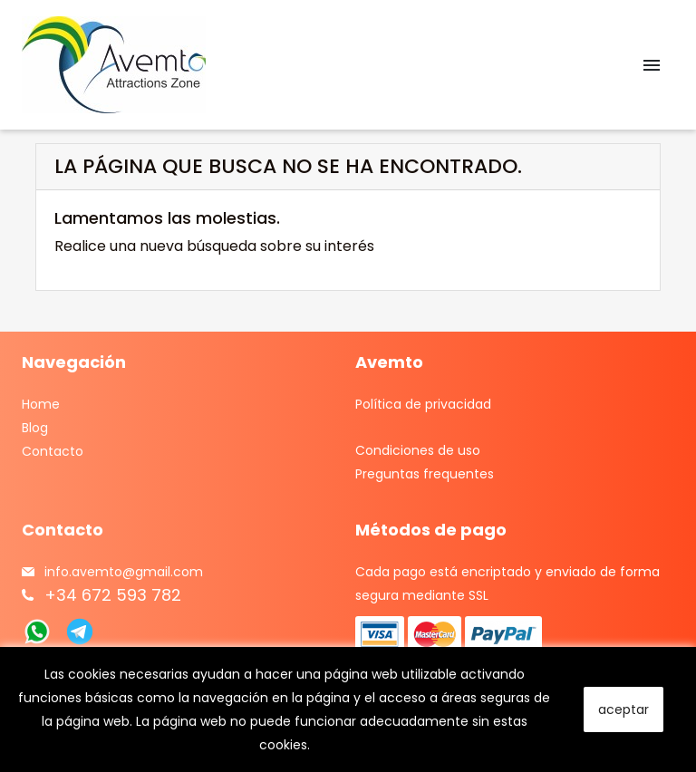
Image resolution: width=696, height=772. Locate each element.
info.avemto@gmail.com (123, 572)
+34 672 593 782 (112, 595)
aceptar (623, 709)
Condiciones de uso (417, 450)
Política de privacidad (423, 404)
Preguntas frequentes (424, 474)
